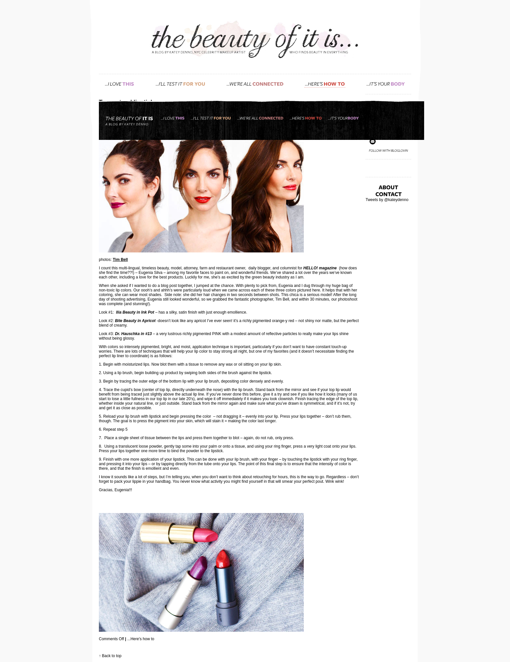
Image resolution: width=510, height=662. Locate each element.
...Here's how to (140, 639)
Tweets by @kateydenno (387, 199)
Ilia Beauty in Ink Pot (135, 312)
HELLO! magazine (320, 268)
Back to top (111, 656)
